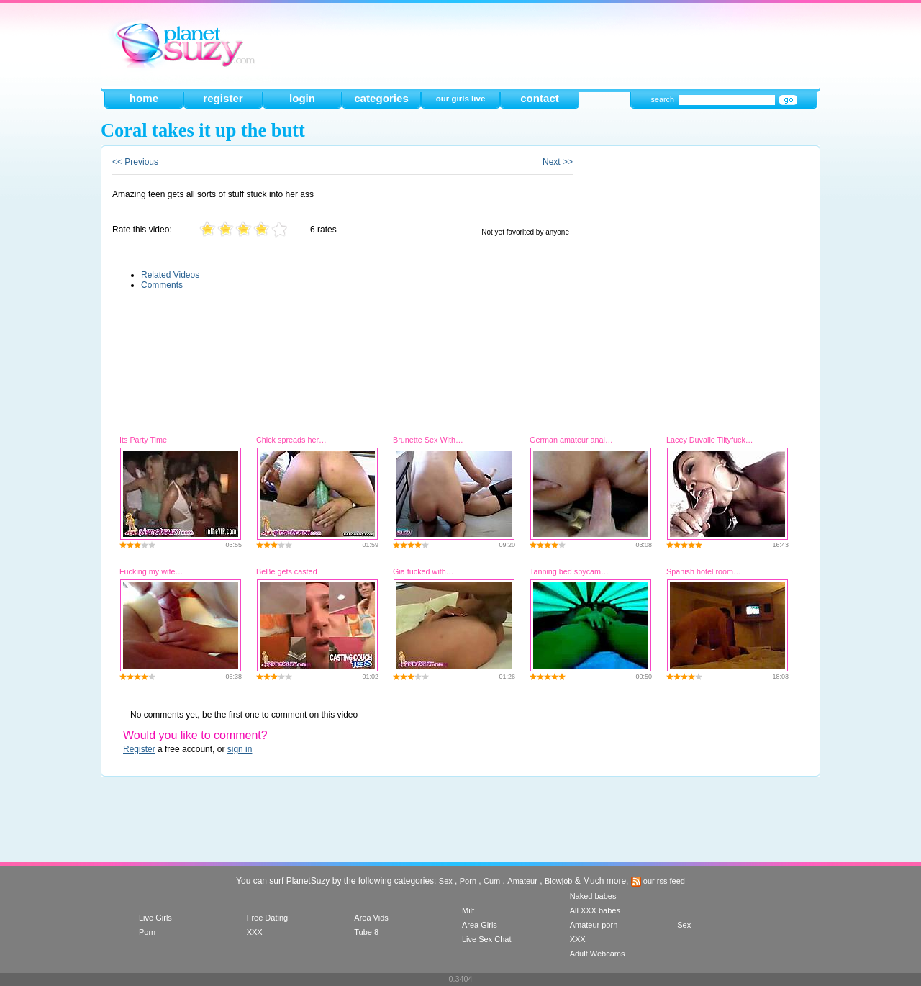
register (222, 98)
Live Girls (155, 917)
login (302, 98)
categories (381, 98)
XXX (255, 932)
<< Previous (135, 162)
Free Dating (267, 917)
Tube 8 (366, 932)
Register (139, 749)
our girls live (461, 98)
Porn (468, 881)
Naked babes (593, 896)
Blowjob (559, 881)
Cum (492, 881)
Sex (446, 881)
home (144, 98)
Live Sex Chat (486, 939)
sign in (240, 749)
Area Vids (371, 917)
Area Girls (479, 925)
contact (539, 98)
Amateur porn (594, 925)
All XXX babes (595, 910)
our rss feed (658, 881)
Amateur (522, 881)
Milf (468, 910)
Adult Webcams (597, 953)
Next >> (558, 162)
